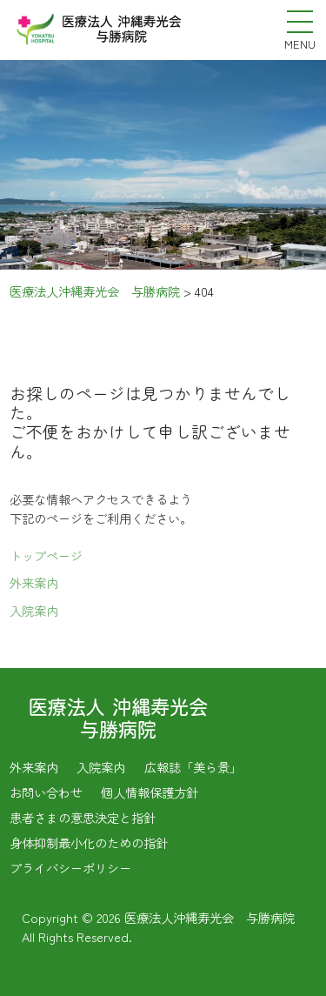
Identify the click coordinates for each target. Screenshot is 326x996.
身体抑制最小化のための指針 (89, 842)
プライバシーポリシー (70, 868)
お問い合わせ (46, 792)
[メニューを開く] (300, 22)
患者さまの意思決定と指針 (83, 817)
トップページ (46, 557)
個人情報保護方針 (149, 792)
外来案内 (34, 585)
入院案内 (34, 613)
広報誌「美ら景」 (193, 767)
